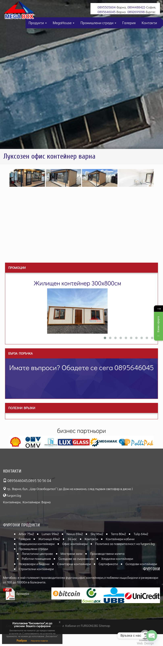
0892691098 (136, 12)
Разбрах (22, 640)
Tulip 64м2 (141, 534)
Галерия (129, 22)
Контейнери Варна (37, 502)
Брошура (16, 593)
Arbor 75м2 (26, 534)
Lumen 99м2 (50, 534)
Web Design (145, 643)
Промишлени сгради (98, 22)
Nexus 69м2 (74, 534)
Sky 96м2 (96, 534)
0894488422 (136, 7)
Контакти (149, 22)
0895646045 (106, 12)
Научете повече (39, 640)
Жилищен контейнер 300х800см (77, 283)
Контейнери (12, 502)
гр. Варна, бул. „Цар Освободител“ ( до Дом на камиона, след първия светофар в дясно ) (68, 489)
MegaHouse (64, 22)
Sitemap (104, 625)
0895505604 (107, 7)
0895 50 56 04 (39, 480)
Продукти (38, 22)
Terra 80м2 (118, 534)
